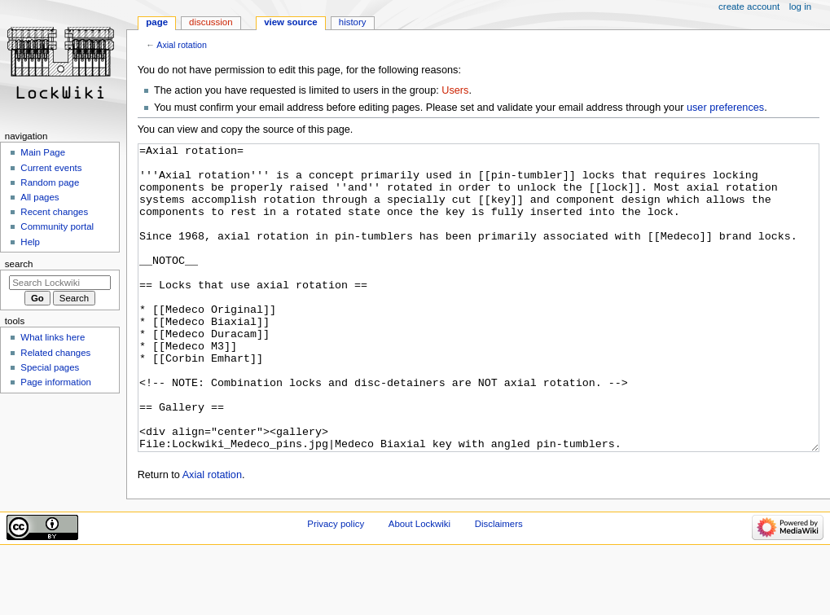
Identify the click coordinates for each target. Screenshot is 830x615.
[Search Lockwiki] (60, 282)
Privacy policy (335, 585)
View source (291, 22)
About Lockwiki (419, 585)
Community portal (57, 226)
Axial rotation (181, 45)
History (353, 22)
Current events (50, 168)
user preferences (725, 107)
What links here (52, 337)
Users (454, 90)
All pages (39, 197)
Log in (800, 6)
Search (19, 264)
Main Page (42, 152)
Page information (55, 382)
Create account (748, 6)
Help (30, 242)
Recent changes (54, 212)
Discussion (210, 22)
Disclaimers (499, 585)
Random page (49, 182)
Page (157, 22)
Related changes (55, 353)
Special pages (49, 367)
